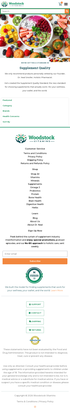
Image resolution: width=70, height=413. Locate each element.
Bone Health (35, 197)
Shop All (35, 174)
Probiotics (35, 191)
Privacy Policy (35, 156)
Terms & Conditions (27, 401)
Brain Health (35, 201)
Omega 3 (35, 187)
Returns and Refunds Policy (35, 163)
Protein (35, 194)
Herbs (35, 207)
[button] (66, 4)
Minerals (35, 180)
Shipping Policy (35, 160)
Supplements (35, 184)
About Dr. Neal (35, 225)
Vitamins (35, 177)
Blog (35, 218)
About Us (35, 221)
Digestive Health (35, 204)
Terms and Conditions (35, 153)
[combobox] (33, 11)
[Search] (67, 11)
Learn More (57, 290)
